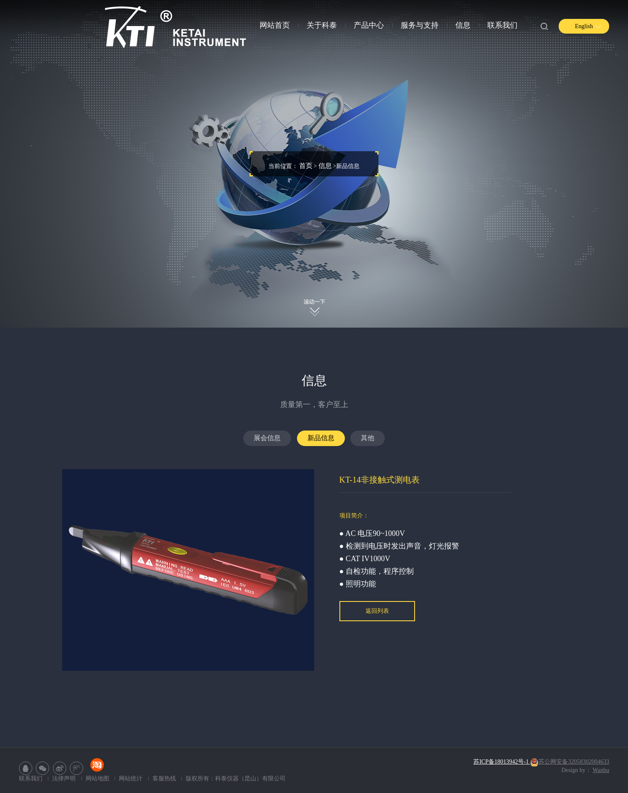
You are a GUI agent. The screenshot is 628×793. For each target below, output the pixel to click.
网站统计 (131, 778)
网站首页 (275, 25)
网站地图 (98, 778)
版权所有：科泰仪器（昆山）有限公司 (236, 778)
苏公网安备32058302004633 (569, 762)
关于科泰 (322, 25)
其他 (367, 437)
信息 (462, 25)
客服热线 (164, 778)
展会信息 (267, 437)
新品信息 (320, 437)
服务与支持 (420, 25)
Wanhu (601, 770)
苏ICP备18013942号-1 (501, 762)
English (584, 26)
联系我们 (502, 25)
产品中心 (369, 25)
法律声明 (64, 778)
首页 (306, 165)
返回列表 (377, 611)
